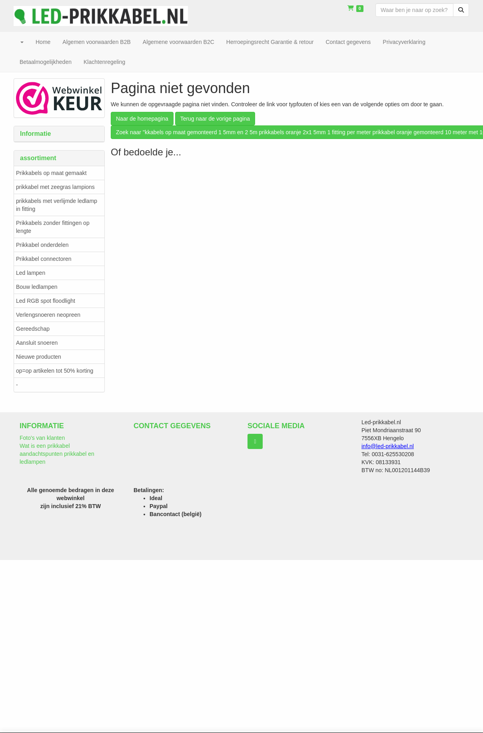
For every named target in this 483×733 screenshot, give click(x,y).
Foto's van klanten (42, 438)
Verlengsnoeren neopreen (48, 315)
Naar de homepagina (142, 118)
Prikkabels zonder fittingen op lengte (53, 227)
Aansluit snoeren (37, 343)
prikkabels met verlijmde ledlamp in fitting (56, 205)
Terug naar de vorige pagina (215, 118)
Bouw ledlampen (37, 287)
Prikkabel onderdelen (42, 245)
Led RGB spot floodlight (45, 301)
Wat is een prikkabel (45, 446)
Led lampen (30, 273)
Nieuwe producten (38, 357)
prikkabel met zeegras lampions (55, 187)
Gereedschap (33, 329)
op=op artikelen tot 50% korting (54, 370)
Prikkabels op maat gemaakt (51, 173)
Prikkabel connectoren (44, 259)
